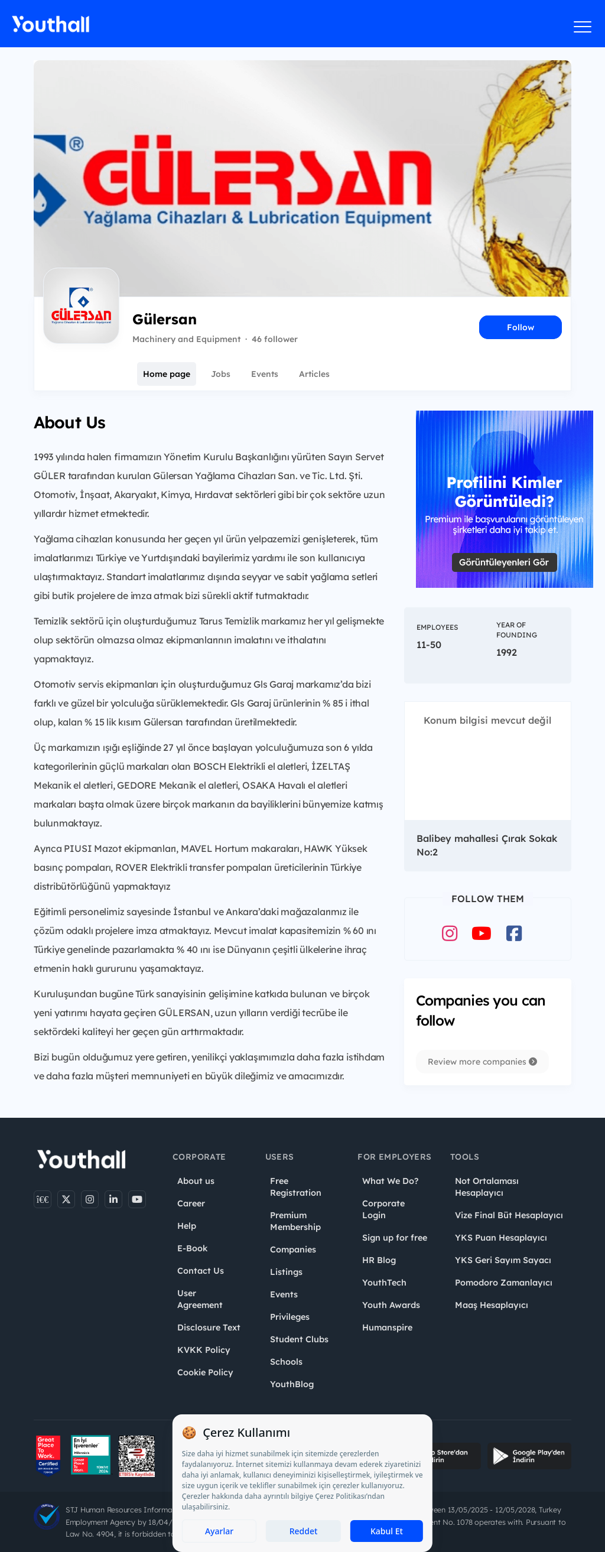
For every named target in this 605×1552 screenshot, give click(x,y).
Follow (520, 327)
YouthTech (384, 1282)
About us (195, 1181)
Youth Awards (391, 1305)
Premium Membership (295, 1221)
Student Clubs (299, 1339)
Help (186, 1226)
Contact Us (200, 1270)
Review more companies (482, 1061)
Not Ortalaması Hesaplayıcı (487, 1187)
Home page (166, 374)
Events (264, 374)
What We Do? (390, 1181)
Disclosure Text (208, 1327)
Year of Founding (516, 629)
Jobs (220, 374)
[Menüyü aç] (583, 26)
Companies (293, 1249)
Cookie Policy (205, 1372)
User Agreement (200, 1299)
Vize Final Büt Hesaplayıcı (509, 1215)
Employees (437, 627)
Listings (286, 1272)
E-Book (192, 1248)
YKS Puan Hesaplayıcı (501, 1237)
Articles (314, 374)
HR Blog (379, 1260)
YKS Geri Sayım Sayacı (503, 1260)
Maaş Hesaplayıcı (491, 1305)
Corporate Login (383, 1209)
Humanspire (387, 1327)
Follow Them (487, 898)
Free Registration (295, 1187)
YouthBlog (292, 1384)
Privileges (290, 1317)
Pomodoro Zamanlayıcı (503, 1282)
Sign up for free (394, 1237)
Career (191, 1203)
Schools (286, 1361)
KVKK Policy (203, 1350)
